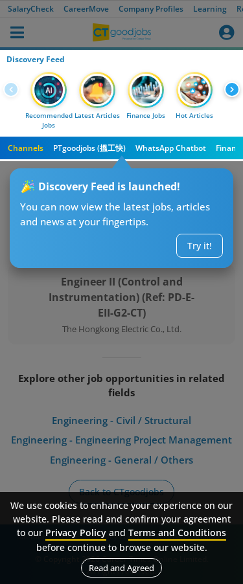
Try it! (199, 246)
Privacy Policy (75, 532)
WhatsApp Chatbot (170, 147)
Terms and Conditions (177, 532)
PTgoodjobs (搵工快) (89, 147)
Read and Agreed (121, 568)
